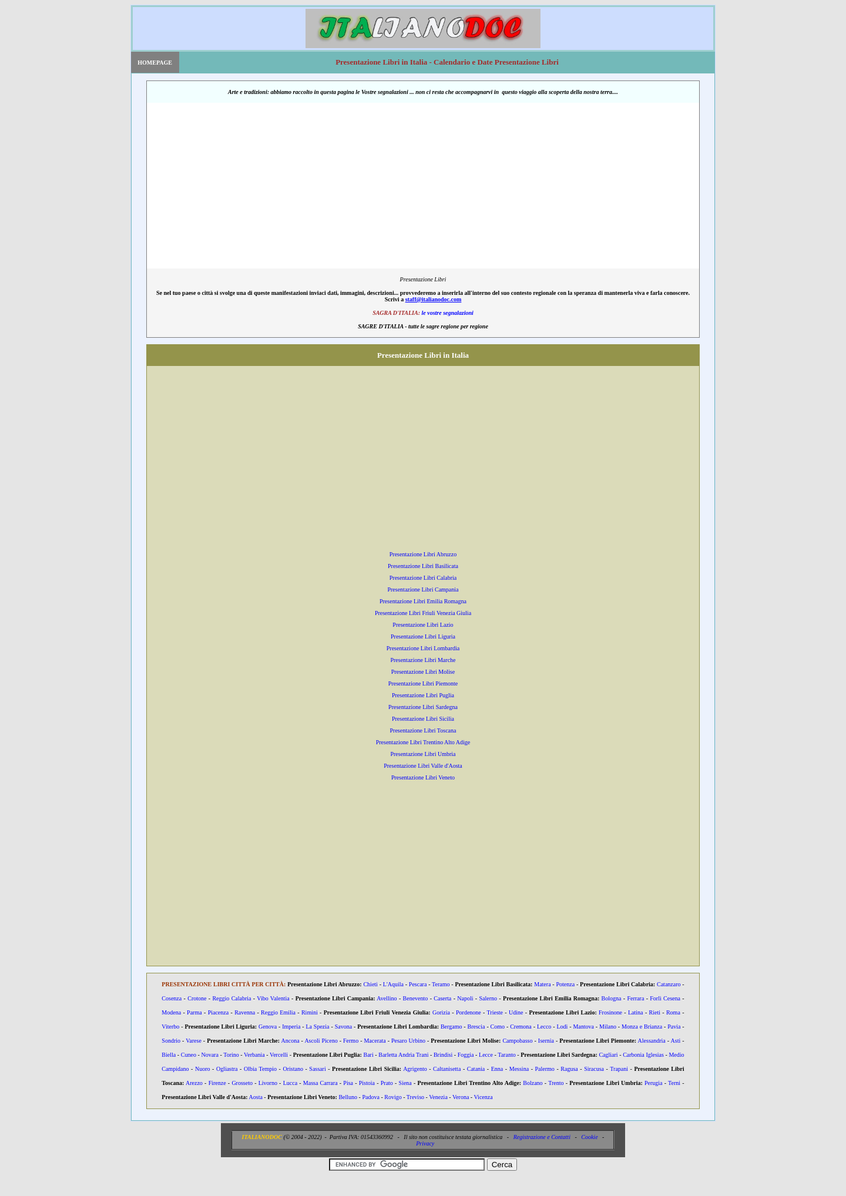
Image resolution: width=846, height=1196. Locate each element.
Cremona (521, 1026)
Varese (194, 1040)
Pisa (348, 1083)
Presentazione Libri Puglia (423, 695)
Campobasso (517, 1040)
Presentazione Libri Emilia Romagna (423, 601)
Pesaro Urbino (408, 1040)
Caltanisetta (447, 1069)
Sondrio (171, 1040)
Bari (368, 1054)
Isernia (546, 1040)
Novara (209, 1054)
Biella (169, 1054)
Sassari (317, 1069)
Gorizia (441, 1012)
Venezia (438, 1097)
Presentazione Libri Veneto (423, 777)
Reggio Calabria (231, 998)
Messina (519, 1069)
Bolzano (532, 1083)
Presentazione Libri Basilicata (423, 566)
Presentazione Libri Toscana (423, 730)
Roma (673, 1012)
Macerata (374, 1040)
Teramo (440, 984)
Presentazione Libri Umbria (422, 754)
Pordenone (468, 1012)
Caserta (442, 998)
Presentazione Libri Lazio (422, 624)
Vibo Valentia (273, 998)
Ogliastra (227, 1069)
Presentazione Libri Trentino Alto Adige (423, 742)
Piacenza (218, 1012)
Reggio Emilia (278, 1012)
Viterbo (170, 1026)
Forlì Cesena (665, 998)
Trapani (619, 1069)
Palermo (545, 1069)
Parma (194, 1012)
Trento (555, 1083)
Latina (635, 1012)
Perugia (653, 1083)
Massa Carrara (320, 1083)
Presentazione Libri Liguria (423, 636)
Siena (405, 1083)
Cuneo (188, 1054)
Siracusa (594, 1069)
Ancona (290, 1040)
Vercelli (279, 1054)
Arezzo (194, 1083)
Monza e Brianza (642, 1026)
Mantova (583, 1026)
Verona (460, 1097)
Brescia (476, 1026)
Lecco (544, 1026)
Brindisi (443, 1054)
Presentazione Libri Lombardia (423, 648)
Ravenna (244, 1012)
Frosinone (610, 1012)
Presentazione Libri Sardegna (423, 707)
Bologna (612, 998)
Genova (267, 1026)
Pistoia (367, 1083)
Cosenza (172, 998)
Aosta (256, 1097)
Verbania (254, 1054)
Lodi (562, 1026)
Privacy (425, 1143)
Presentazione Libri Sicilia (423, 718)
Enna (497, 1069)
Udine (516, 1012)
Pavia (673, 1026)
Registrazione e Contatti (541, 1137)
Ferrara (635, 998)
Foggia (466, 1054)
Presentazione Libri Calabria (423, 578)
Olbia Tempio (260, 1069)
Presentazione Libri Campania (422, 589)
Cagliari (608, 1054)
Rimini (309, 1012)
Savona (343, 1026)
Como (498, 1026)
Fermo (350, 1040)
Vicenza (483, 1097)
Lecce (486, 1054)
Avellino (387, 998)
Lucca (290, 1083)
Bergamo (451, 1026)
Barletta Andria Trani (403, 1054)
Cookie (589, 1137)
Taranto (506, 1054)
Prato (387, 1083)
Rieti (654, 1012)
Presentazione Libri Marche (422, 660)
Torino (231, 1054)
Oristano (293, 1069)
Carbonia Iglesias (643, 1054)
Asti (676, 1040)
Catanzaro (669, 984)
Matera (542, 984)
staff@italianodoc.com (433, 299)
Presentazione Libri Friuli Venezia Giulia (423, 613)
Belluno (347, 1097)
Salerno (488, 998)
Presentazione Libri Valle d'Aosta (423, 765)
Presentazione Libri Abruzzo (423, 554)
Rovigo (392, 1097)
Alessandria (652, 1040)
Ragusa (569, 1069)
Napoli (465, 998)
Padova (370, 1097)
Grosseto (242, 1083)
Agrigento (415, 1069)
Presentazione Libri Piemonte (423, 683)
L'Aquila (393, 984)
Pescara (418, 984)
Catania (476, 1069)
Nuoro (202, 1069)
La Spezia (317, 1026)
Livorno (267, 1083)
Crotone (196, 998)
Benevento (415, 998)
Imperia (291, 1026)
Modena (171, 1012)
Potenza (565, 984)
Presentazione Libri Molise (423, 671)
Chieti (370, 984)
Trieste (495, 1012)
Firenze (217, 1083)
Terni (674, 1083)
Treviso (415, 1097)
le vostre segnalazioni (447, 313)
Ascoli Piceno (320, 1040)
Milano (607, 1026)
